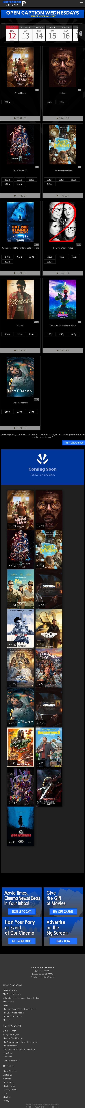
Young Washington (11, 1035)
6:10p (19, 411)
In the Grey (7, 1053)
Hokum (6, 1005)
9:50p (49, 261)
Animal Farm (8, 1002)
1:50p (49, 334)
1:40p (7, 256)
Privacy (6, 1101)
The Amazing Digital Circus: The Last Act (20, 1042)
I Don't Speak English (12, 1060)
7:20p (31, 334)
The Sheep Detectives (12, 994)
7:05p (31, 179)
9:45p (19, 184)
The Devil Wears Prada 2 (13, 1013)
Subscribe (7, 1079)
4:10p (61, 179)
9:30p (31, 411)
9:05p (7, 184)
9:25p (49, 184)
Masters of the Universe (13, 1038)
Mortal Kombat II (10, 990)
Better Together (9, 1031)
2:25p (7, 102)
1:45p (7, 179)
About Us (7, 1097)
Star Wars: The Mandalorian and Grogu (19, 1049)
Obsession (7, 1057)
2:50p (7, 411)
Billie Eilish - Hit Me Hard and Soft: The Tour (21, 998)
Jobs (5, 1093)
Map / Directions (10, 1071)
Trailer (20, 118)
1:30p (7, 334)
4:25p (19, 179)
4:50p (49, 102)
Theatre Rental (9, 1086)
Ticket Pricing (8, 1082)
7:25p (61, 102)
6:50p (73, 179)
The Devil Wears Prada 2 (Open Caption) (19, 1009)
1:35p (49, 179)
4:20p (61, 256)
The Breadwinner (10, 1046)
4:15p (19, 256)
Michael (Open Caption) (12, 1016)
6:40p (73, 334)
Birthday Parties (9, 1090)
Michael (6, 1020)
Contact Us (7, 1075)
